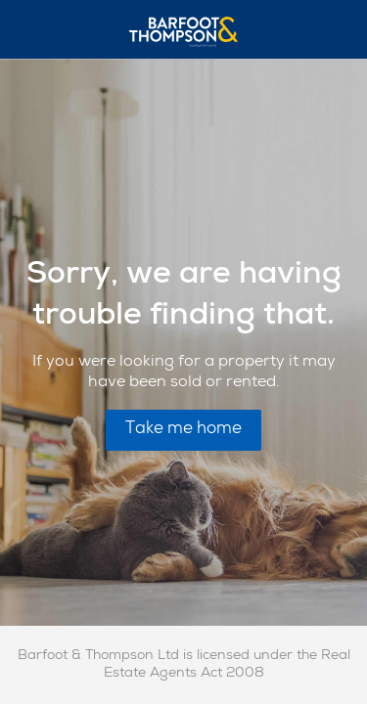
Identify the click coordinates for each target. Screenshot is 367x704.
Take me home (183, 429)
